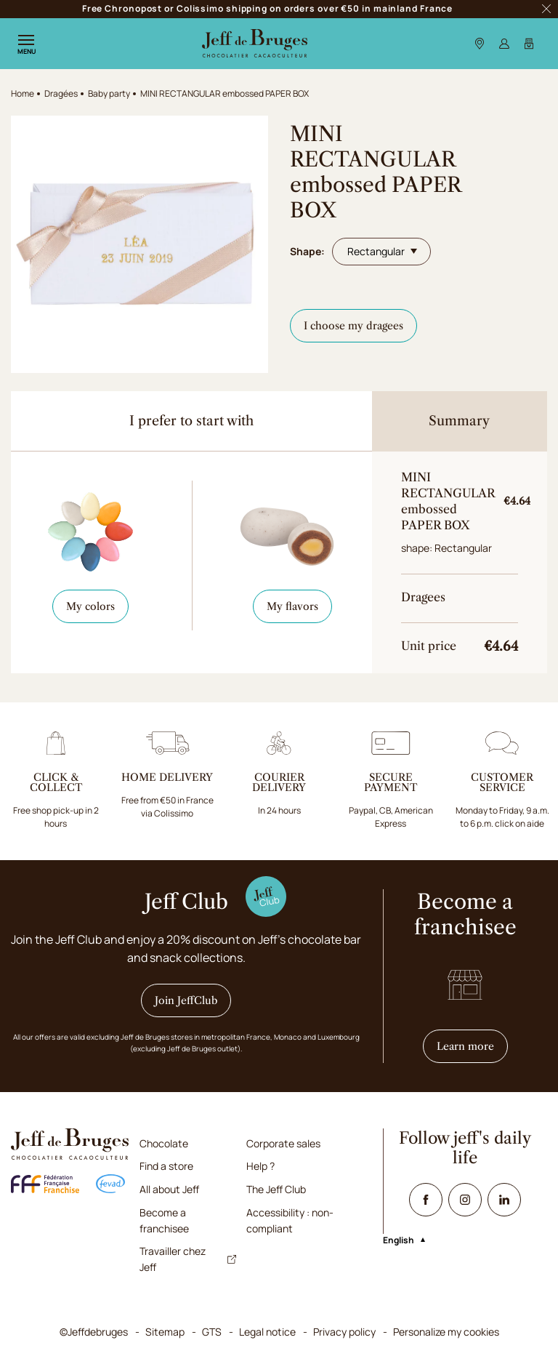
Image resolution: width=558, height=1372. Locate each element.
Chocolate (164, 1143)
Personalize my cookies (446, 1332)
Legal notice (267, 1332)
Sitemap (165, 1332)
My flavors (292, 606)
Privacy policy (344, 1332)
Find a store (166, 1166)
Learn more (472, 1046)
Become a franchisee (164, 1220)
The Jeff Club (276, 1189)
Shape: (307, 251)
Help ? (260, 1166)
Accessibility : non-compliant (289, 1220)
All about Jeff (169, 1189)
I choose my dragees (353, 325)
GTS (212, 1332)
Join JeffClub (186, 1000)
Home (22, 93)
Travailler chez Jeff (188, 1259)
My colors (90, 606)
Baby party (109, 93)
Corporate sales (283, 1143)
